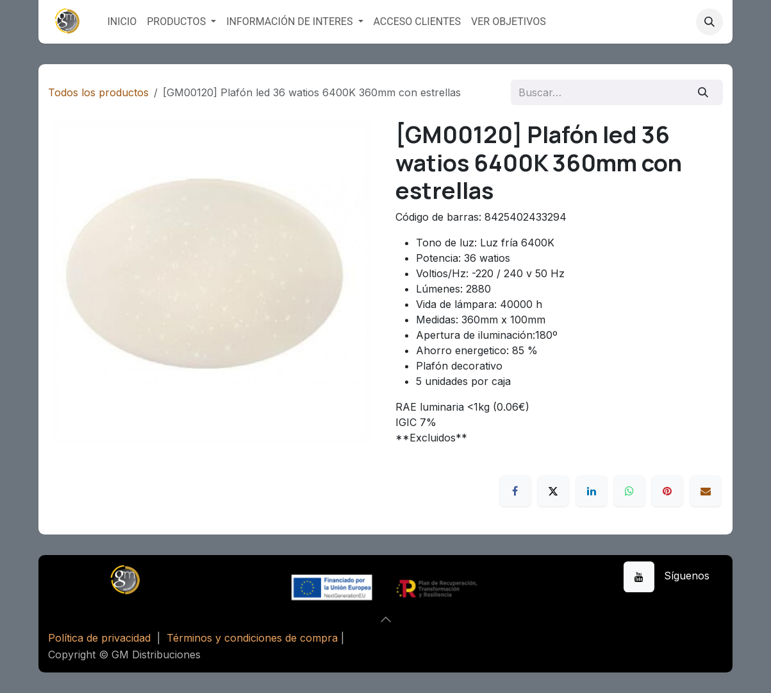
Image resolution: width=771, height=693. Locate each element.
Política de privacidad (99, 637)
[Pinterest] (667, 490)
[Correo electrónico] (705, 490)
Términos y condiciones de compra (252, 637)
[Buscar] (703, 92)
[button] (709, 21)
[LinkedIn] (591, 490)
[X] (553, 490)
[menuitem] (122, 22)
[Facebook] (515, 490)
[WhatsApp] (629, 490)
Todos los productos (98, 92)
